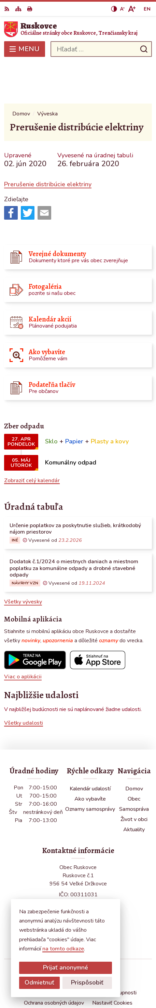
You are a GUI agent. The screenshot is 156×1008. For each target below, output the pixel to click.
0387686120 (78, 883)
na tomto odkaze (63, 948)
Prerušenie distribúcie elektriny (47, 143)
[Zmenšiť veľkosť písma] (122, 9)
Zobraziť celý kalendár (32, 439)
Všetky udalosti (23, 681)
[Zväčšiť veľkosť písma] (131, 9)
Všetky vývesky (23, 560)
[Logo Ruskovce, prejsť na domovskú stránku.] (78, 29)
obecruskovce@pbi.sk (78, 891)
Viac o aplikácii (23, 635)
